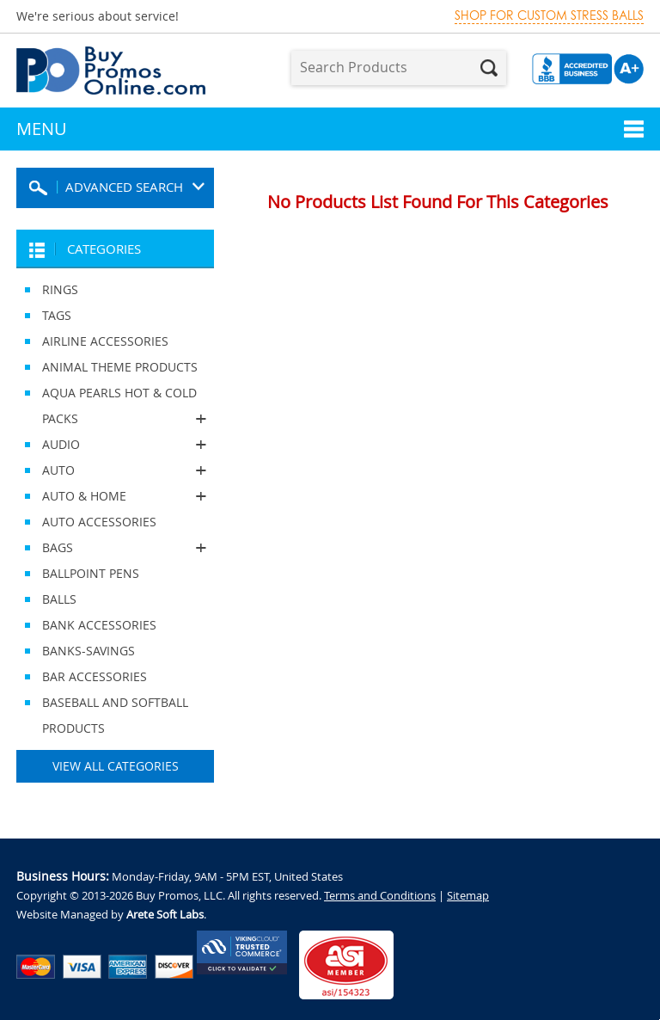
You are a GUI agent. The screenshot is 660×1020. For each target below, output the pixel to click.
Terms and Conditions (380, 895)
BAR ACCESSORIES (94, 676)
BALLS (59, 599)
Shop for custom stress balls (549, 15)
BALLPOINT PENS (90, 573)
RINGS (60, 289)
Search (489, 68)
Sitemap (468, 895)
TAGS (56, 315)
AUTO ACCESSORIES (99, 521)
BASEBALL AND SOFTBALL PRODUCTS (115, 715)
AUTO (115, 470)
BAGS (115, 548)
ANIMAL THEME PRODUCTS (120, 367)
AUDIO (115, 445)
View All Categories (115, 766)
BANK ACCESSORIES (99, 625)
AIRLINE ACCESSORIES (105, 341)
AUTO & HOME (115, 496)
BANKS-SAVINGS (88, 650)
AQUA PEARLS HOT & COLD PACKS (115, 408)
